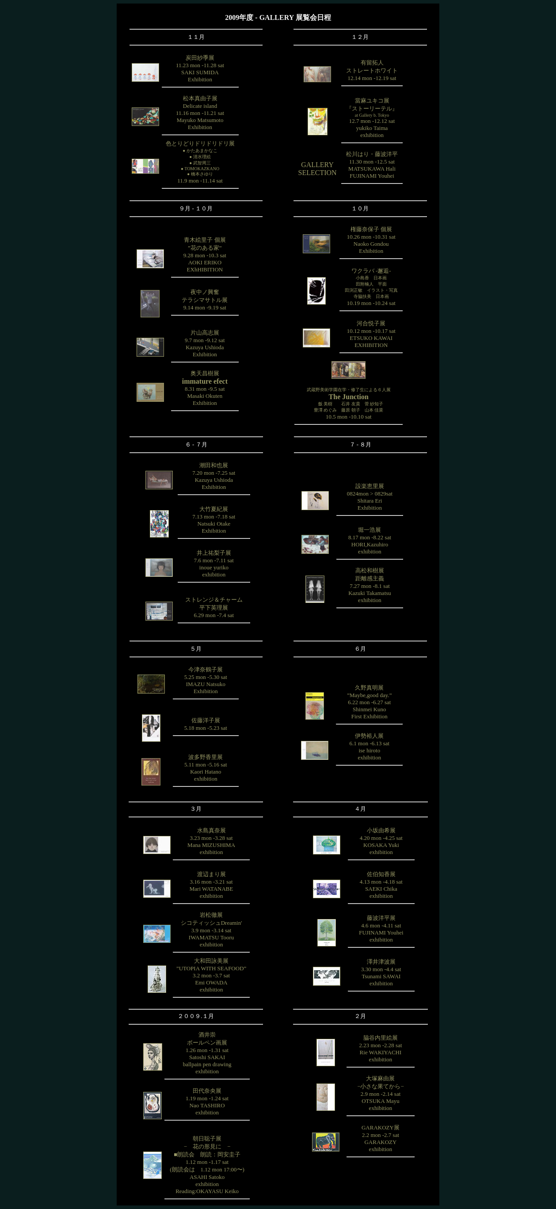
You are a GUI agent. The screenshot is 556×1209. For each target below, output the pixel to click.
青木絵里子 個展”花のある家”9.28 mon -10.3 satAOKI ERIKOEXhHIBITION (204, 254)
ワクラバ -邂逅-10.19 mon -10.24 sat (371, 286)
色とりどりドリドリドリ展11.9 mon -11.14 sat (200, 162)
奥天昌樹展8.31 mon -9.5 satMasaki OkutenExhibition (205, 388)
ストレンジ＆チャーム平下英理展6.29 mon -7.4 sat (214, 607)
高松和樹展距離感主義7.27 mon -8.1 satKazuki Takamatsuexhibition (369, 585)
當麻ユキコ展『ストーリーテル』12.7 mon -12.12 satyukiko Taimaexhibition (372, 117)
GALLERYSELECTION (317, 168)
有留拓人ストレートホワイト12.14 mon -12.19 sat (372, 70)
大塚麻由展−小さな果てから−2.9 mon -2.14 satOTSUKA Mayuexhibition (380, 1093)
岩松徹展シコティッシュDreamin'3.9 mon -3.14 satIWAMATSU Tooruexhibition (211, 930)
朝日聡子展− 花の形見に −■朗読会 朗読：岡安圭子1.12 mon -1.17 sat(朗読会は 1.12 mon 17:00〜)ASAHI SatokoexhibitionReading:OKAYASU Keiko (207, 1164)
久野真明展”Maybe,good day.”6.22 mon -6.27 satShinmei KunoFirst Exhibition (369, 702)
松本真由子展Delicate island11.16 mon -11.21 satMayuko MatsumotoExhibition (200, 112)
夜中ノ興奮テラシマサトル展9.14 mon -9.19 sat (205, 300)
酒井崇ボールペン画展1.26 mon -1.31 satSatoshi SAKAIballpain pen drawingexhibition (207, 1053)
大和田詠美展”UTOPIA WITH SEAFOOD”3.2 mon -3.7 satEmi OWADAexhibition (211, 975)
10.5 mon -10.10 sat (349, 403)
